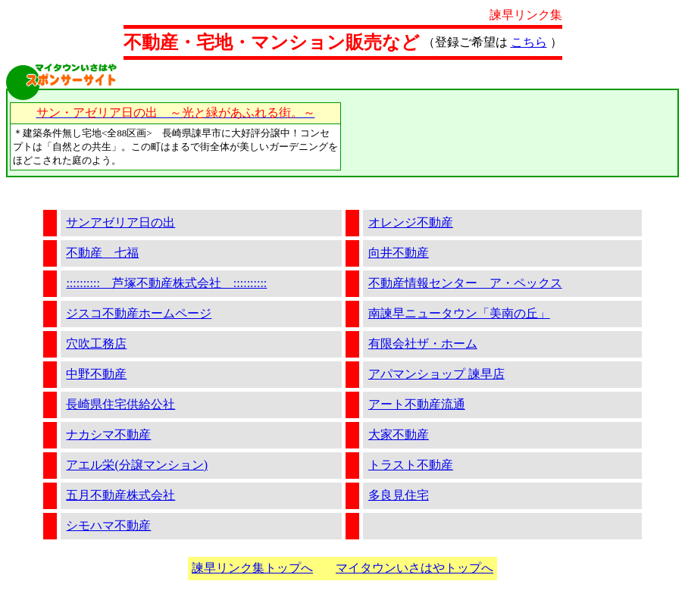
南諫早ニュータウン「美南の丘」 (459, 313)
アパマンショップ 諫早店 (436, 373)
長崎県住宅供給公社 (120, 404)
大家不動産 (398, 434)
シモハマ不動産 (108, 525)
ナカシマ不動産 (108, 434)
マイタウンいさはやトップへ (414, 567)
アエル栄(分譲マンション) (137, 464)
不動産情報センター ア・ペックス (465, 283)
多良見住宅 (398, 495)
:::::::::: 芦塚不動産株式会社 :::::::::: (166, 283)
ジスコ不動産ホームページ (138, 313)
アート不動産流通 (416, 404)
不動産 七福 (102, 252)
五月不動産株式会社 (120, 495)
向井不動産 (398, 252)
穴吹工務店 (96, 343)
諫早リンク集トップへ (252, 567)
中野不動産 (96, 373)
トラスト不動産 (410, 464)
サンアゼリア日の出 (120, 222)
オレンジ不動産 (410, 222)
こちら (529, 42)
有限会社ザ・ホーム (422, 343)
